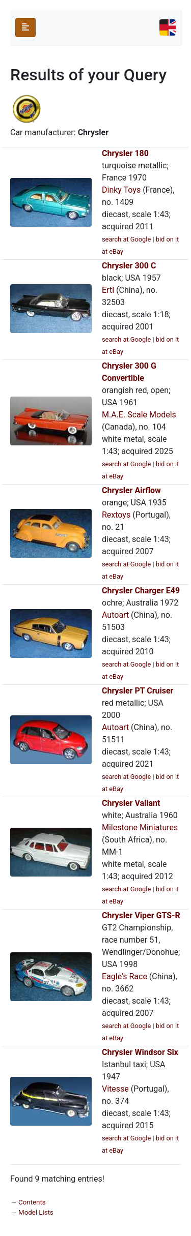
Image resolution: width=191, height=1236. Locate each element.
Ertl (108, 290)
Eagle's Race (124, 976)
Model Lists (35, 1212)
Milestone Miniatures (140, 827)
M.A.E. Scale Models (139, 414)
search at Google (126, 239)
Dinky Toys (121, 190)
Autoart (115, 615)
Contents (32, 1202)
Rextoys (116, 515)
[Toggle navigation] (167, 27)
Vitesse (115, 1089)
